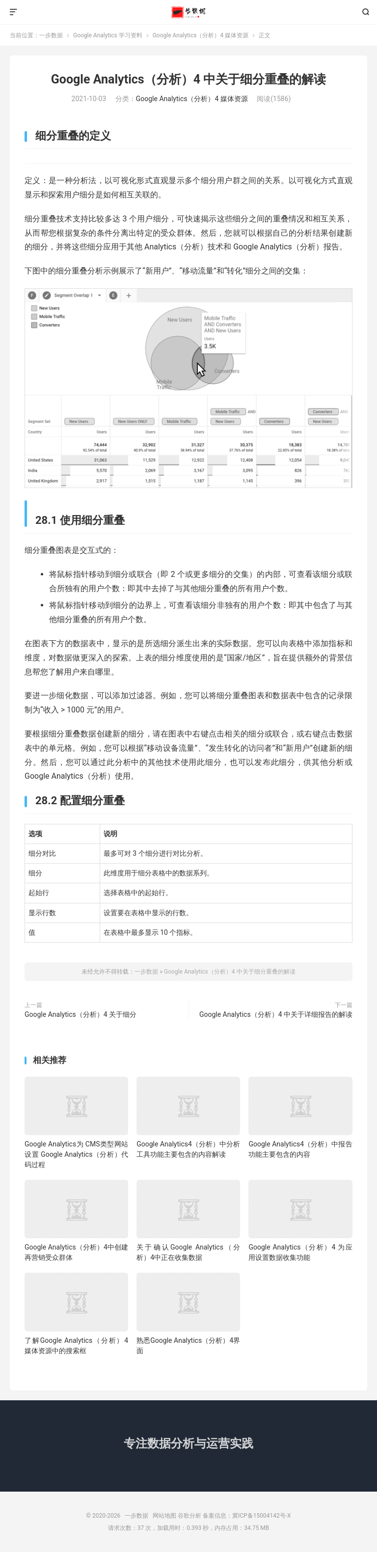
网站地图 (164, 1515)
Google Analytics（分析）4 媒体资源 (200, 35)
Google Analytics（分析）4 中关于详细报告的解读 (275, 1014)
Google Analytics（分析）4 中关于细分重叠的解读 (188, 79)
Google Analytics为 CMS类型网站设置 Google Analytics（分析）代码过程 (76, 1154)
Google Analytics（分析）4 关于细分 (80, 1014)
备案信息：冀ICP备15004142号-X (247, 1515)
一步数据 (188, 12)
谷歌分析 (189, 1515)
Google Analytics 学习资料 (107, 35)
